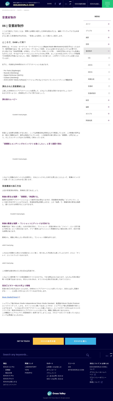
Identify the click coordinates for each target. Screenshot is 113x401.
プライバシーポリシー (98, 377)
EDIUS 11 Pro (8, 367)
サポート (50, 363)
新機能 (7, 370)
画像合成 (91, 79)
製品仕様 (8, 373)
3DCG (90, 72)
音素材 (90, 86)
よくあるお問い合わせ (55, 376)
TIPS (27, 370)
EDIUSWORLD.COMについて (99, 368)
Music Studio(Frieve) (10, 297)
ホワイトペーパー (10, 385)
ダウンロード (52, 370)
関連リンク (29, 363)
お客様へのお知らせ (54, 367)
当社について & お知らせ (99, 363)
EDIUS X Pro (8, 376)
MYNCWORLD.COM (76, 370)
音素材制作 (92, 93)
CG (89, 58)
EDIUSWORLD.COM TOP (8, 10)
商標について (95, 382)
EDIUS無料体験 (80, 4)
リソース (71, 363)
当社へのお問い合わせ (55, 379)
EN (66, 4)
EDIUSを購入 (95, 4)
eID (69, 367)
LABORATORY (31, 367)
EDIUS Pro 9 (8, 379)
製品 (5, 363)
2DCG (90, 65)
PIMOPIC (28, 373)
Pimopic (19, 10)
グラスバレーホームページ (98, 373)
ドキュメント (52, 373)
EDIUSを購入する (10, 382)
